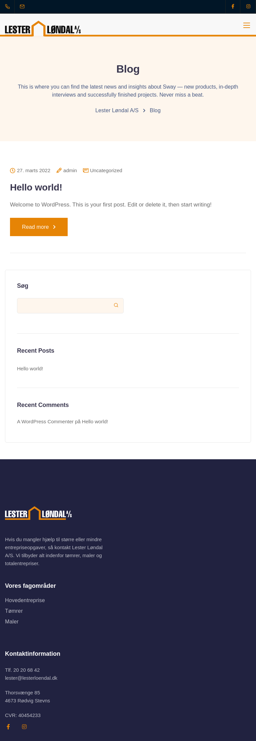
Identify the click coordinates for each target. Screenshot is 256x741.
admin (70, 170)
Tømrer (14, 611)
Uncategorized (106, 170)
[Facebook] (233, 6)
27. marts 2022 (33, 170)
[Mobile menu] (247, 25)
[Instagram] (248, 6)
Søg (22, 285)
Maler (12, 621)
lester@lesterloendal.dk (31, 678)
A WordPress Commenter (45, 421)
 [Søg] (116, 305)
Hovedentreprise (25, 600)
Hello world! (36, 187)
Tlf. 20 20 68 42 (22, 670)
